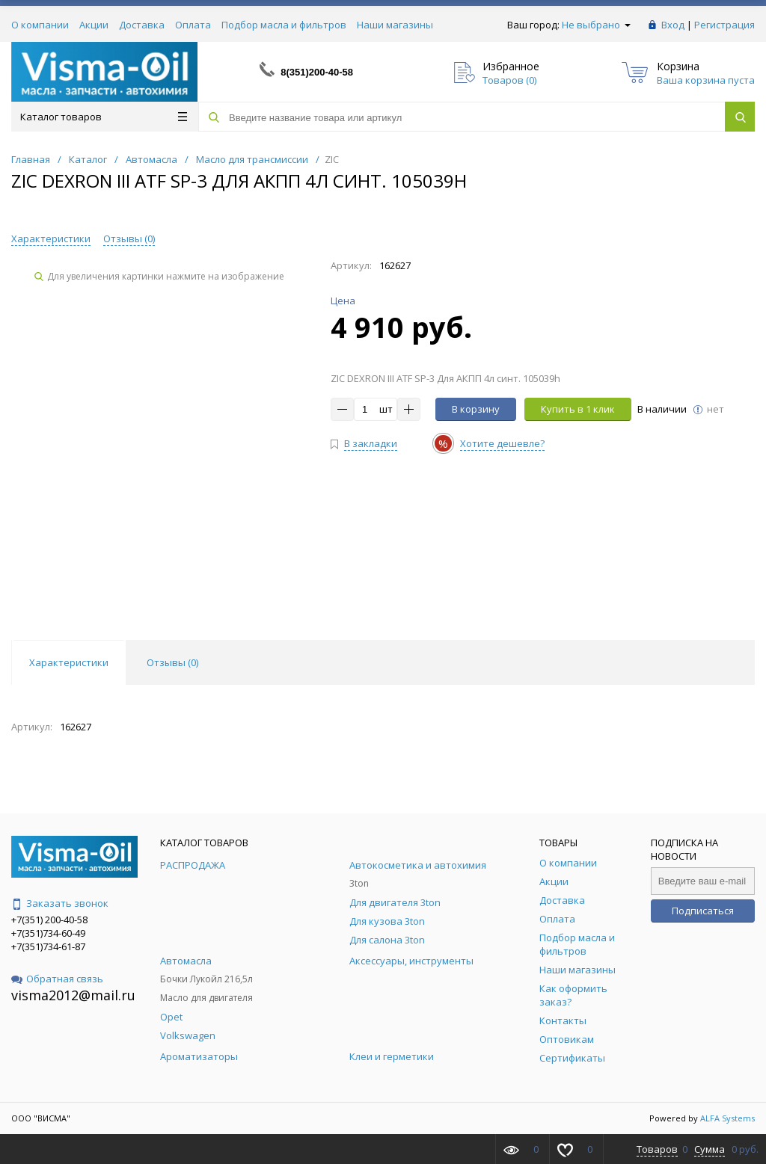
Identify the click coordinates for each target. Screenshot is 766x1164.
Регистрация (724, 24)
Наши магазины (395, 24)
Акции (93, 24)
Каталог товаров (103, 116)
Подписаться (703, 910)
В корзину (476, 409)
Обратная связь (57, 978)
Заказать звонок (59, 903)
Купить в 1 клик (578, 409)
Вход (672, 24)
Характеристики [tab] (68, 662)
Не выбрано (596, 24)
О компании (40, 24)
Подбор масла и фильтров (283, 24)
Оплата (193, 24)
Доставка (142, 24)
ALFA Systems (727, 1118)
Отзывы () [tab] (172, 662)
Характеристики (51, 238)
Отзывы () (129, 238)
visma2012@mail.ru (73, 995)
